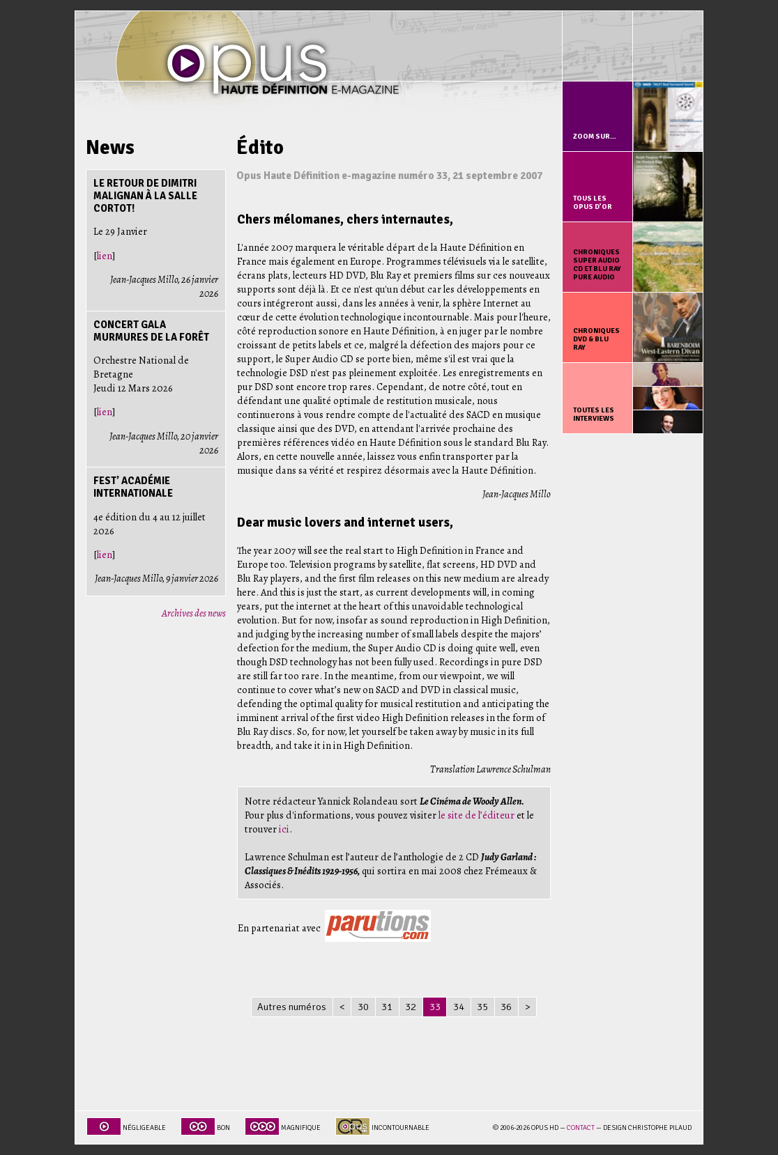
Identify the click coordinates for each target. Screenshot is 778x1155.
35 (482, 1006)
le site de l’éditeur (476, 815)
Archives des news (194, 613)
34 (458, 1006)
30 (363, 1006)
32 (410, 1006)
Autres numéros (291, 1006)
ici (284, 829)
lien (104, 256)
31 (386, 1006)
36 (506, 1006)
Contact (581, 1128)
